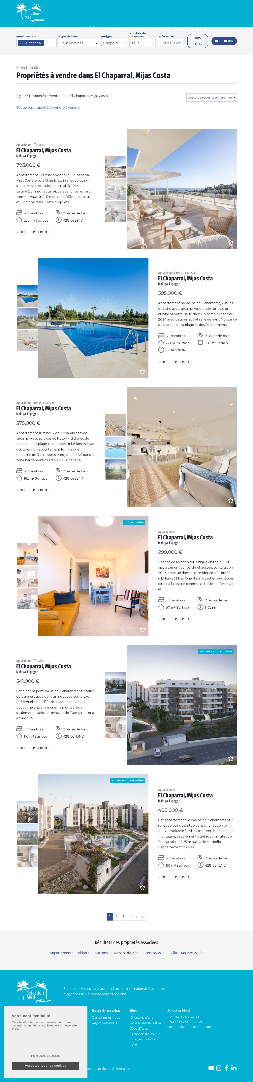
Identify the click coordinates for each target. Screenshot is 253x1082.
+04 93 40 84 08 (186, 1017)
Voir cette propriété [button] (34, 233)
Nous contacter (186, 28)
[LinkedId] (234, 1069)
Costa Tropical (27, 1028)
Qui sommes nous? (117, 28)
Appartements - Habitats (69, 953)
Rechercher (224, 41)
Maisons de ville (126, 953)
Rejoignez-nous (146, 28)
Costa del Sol (26, 1017)
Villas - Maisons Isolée (187, 953)
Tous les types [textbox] (72, 43)
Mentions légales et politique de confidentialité (92, 1069)
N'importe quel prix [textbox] (115, 43)
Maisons (101, 953)
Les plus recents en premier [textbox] (210, 97)
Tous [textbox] (135, 43)
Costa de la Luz (28, 1023)
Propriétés (88, 28)
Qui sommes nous (106, 1017)
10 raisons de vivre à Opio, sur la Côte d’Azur (145, 1039)
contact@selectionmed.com (189, 1027)
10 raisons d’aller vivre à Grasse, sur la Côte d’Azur (145, 1023)
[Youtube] (211, 1069)
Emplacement (26, 36)
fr (205, 28)
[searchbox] (46, 43)
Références (166, 36)
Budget (106, 36)
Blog (166, 28)
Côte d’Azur (63, 1017)
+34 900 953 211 (191, 1022)
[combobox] (36, 43)
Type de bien (68, 36)
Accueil (21, 28)
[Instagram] (219, 1069)
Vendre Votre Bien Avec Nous (53, 28)
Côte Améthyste (67, 1034)
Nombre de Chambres (137, 35)
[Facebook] (226, 1069)
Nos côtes (197, 41)
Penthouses (154, 953)
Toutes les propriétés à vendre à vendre (48, 107)
